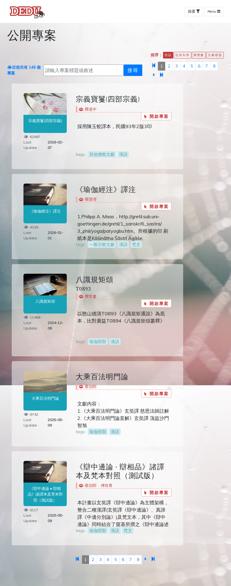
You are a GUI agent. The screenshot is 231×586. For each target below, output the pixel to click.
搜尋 (133, 70)
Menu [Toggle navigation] (214, 11)
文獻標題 (215, 55)
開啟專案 (156, 116)
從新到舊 (182, 55)
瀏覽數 (198, 55)
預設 (168, 55)
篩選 (194, 11)
